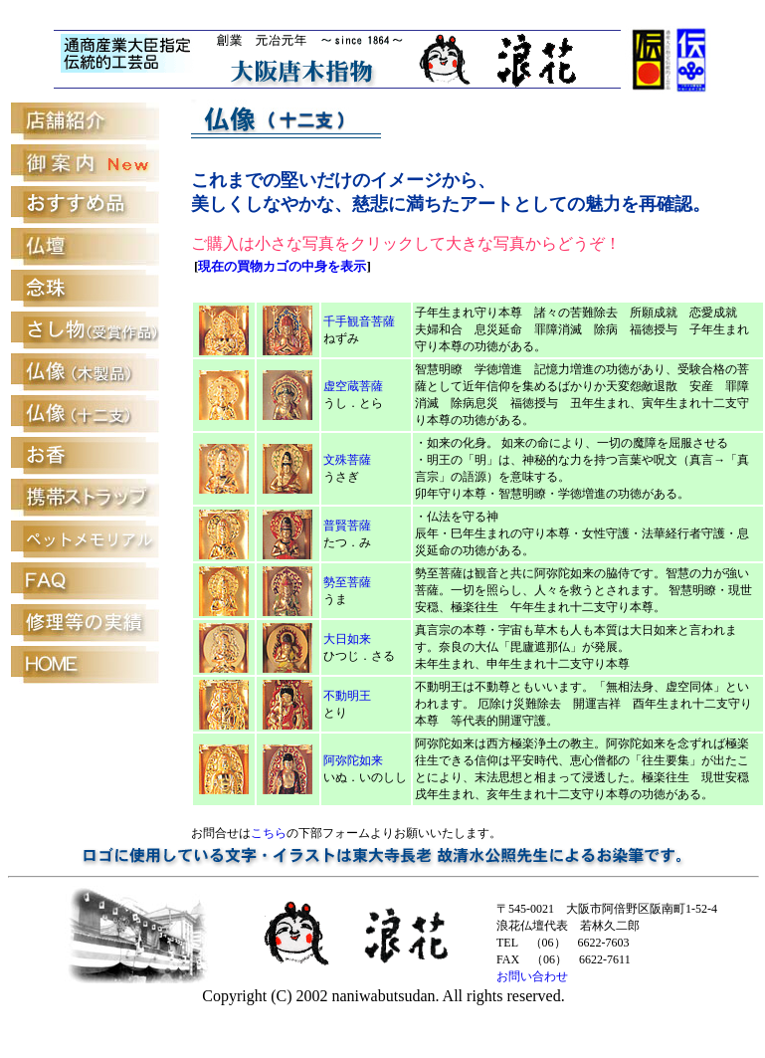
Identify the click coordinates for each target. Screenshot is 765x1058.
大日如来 (347, 639)
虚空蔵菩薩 (353, 386)
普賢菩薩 (347, 525)
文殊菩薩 (347, 460)
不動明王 (347, 696)
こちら (269, 833)
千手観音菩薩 (359, 321)
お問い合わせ (532, 976)
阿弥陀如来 (353, 760)
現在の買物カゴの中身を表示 (282, 266)
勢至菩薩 (347, 582)
